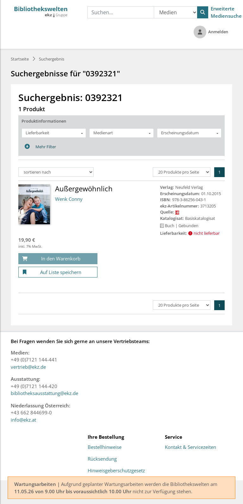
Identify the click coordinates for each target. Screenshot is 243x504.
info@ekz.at (23, 420)
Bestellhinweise (105, 447)
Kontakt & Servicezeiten (190, 447)
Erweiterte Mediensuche (226, 12)
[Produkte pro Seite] (181, 172)
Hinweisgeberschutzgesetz (116, 471)
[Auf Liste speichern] (57, 272)
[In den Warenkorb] (57, 258)
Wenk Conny (69, 199)
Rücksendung (102, 459)
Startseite (20, 59)
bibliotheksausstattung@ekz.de (44, 393)
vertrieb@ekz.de (28, 367)
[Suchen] (202, 12)
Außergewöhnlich (84, 188)
